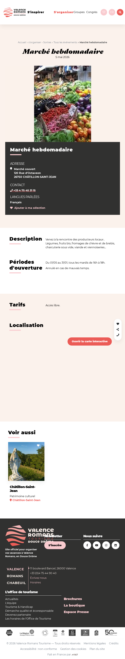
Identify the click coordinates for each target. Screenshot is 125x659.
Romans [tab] (15, 576)
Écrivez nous (38, 577)
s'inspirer (36, 12)
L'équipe (10, 603)
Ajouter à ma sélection (27, 207)
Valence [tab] (15, 569)
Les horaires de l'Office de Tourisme (28, 618)
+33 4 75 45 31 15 (23, 190)
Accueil (22, 42)
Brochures (73, 599)
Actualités (11, 599)
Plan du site (97, 649)
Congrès (91, 12)
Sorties (47, 42)
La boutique (74, 605)
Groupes (79, 12)
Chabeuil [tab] (16, 583)
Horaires (35, 582)
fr (112, 12)
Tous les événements (65, 42)
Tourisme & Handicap (19, 606)
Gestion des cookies (73, 649)
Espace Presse (76, 612)
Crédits (113, 643)
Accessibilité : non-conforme (38, 649)
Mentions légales (95, 643)
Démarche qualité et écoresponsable (29, 610)
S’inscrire (55, 545)
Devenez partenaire (18, 614)
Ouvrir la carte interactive (90, 341)
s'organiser (64, 12)
